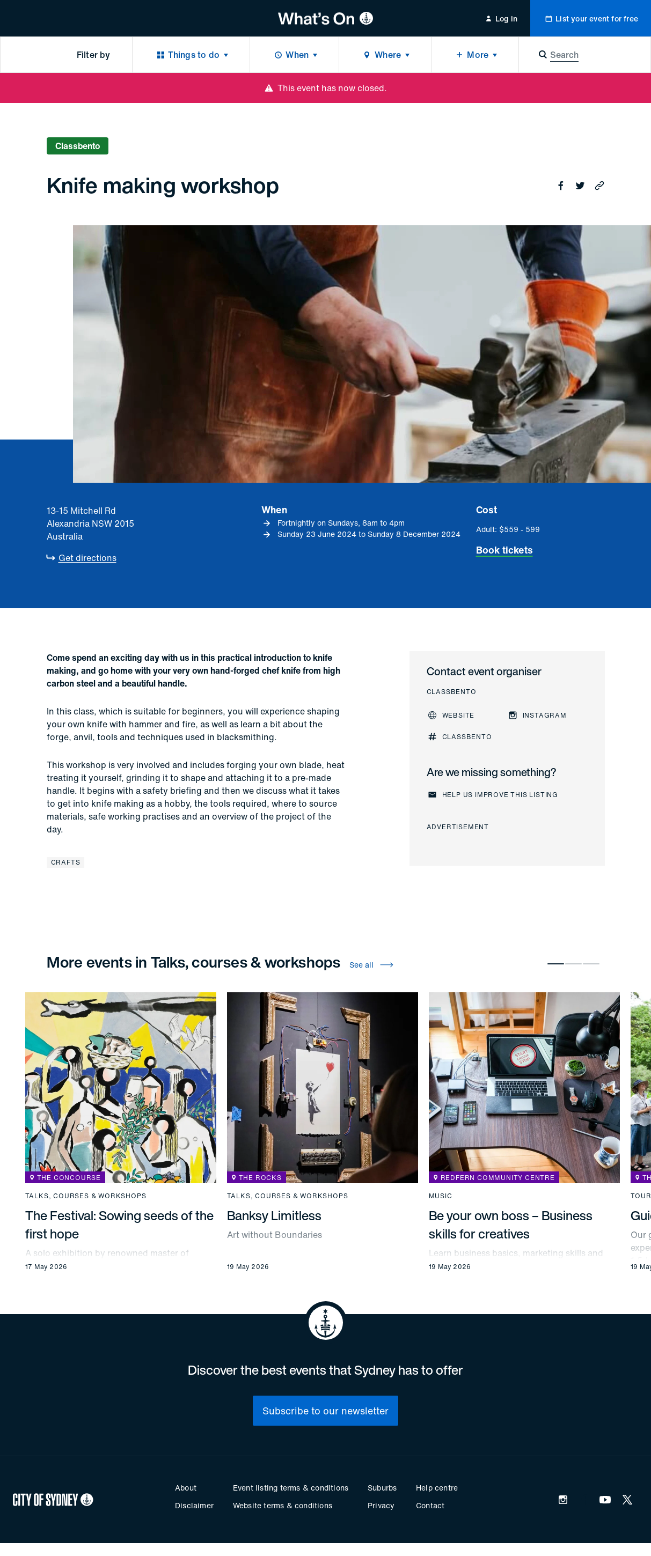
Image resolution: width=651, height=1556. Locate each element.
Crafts (66, 862)
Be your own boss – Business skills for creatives (511, 1224)
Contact (430, 1505)
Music (440, 1196)
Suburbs (382, 1487)
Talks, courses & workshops (86, 1196)
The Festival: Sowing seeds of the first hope (119, 1224)
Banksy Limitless (274, 1215)
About (185, 1487)
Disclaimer (194, 1505)
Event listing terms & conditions (290, 1487)
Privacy (381, 1505)
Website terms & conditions (282, 1505)
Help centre (437, 1487)
